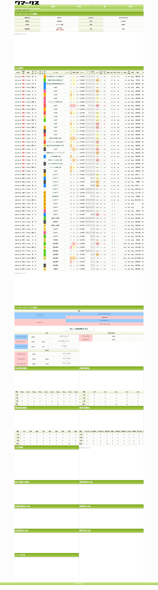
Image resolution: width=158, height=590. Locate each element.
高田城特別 (55, 196)
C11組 (55, 91)
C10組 (55, 87)
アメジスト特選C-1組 (55, 167)
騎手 (53, 6)
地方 (131, 6)
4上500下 (55, 182)
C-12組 (55, 116)
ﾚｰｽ (27, 6)
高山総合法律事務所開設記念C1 (55, 84)
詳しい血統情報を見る (79, 329)
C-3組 (55, 131)
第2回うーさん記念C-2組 (55, 160)
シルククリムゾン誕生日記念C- (55, 142)
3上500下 (55, 174)
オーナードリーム (21, 346)
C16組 (55, 105)
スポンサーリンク (20, 34)
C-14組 (55, 109)
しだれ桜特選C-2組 (55, 156)
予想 (79, 6)
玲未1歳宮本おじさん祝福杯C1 (55, 76)
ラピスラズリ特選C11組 (55, 102)
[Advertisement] (79, 49)
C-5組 (55, 120)
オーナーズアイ (21, 341)
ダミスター (40, 315)
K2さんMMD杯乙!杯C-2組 (55, 163)
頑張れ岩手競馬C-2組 (55, 138)
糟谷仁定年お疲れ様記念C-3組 (55, 145)
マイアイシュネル (21, 337)
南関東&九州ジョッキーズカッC (55, 153)
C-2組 (55, 171)
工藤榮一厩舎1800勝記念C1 (55, 80)
